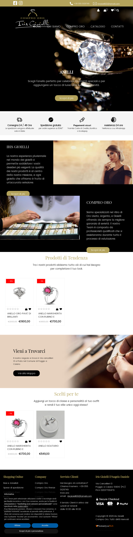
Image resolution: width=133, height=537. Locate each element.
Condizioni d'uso (11, 492)
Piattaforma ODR (12, 510)
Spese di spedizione (13, 487)
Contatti (117, 26)
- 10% (10, 281)
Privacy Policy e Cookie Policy (18, 505)
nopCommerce (109, 530)
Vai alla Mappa (26, 373)
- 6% (41, 281)
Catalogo (98, 26)
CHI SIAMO (54, 26)
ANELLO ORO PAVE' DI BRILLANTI (19, 315)
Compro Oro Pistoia (45, 492)
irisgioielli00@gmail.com (109, 3)
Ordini (6, 501)
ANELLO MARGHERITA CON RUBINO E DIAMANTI (50, 317)
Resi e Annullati (10, 483)
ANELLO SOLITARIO (48, 445)
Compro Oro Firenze (45, 487)
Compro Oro (75, 26)
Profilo (6, 496)
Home (37, 26)
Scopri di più (18, 193)
